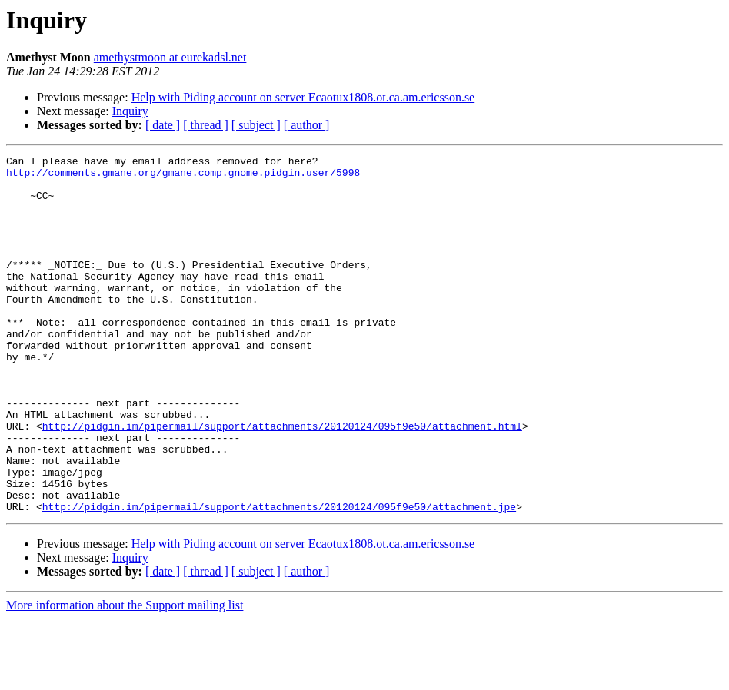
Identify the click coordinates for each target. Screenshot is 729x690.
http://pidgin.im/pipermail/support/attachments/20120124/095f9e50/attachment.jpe (279, 578)
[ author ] (307, 124)
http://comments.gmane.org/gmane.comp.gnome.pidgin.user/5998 (183, 177)
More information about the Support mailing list (124, 676)
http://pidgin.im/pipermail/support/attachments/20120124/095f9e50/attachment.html (282, 481)
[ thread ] (205, 124)
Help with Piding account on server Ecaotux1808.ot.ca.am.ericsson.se (303, 97)
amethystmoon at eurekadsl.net (170, 57)
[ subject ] (256, 124)
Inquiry (130, 111)
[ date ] (162, 124)
